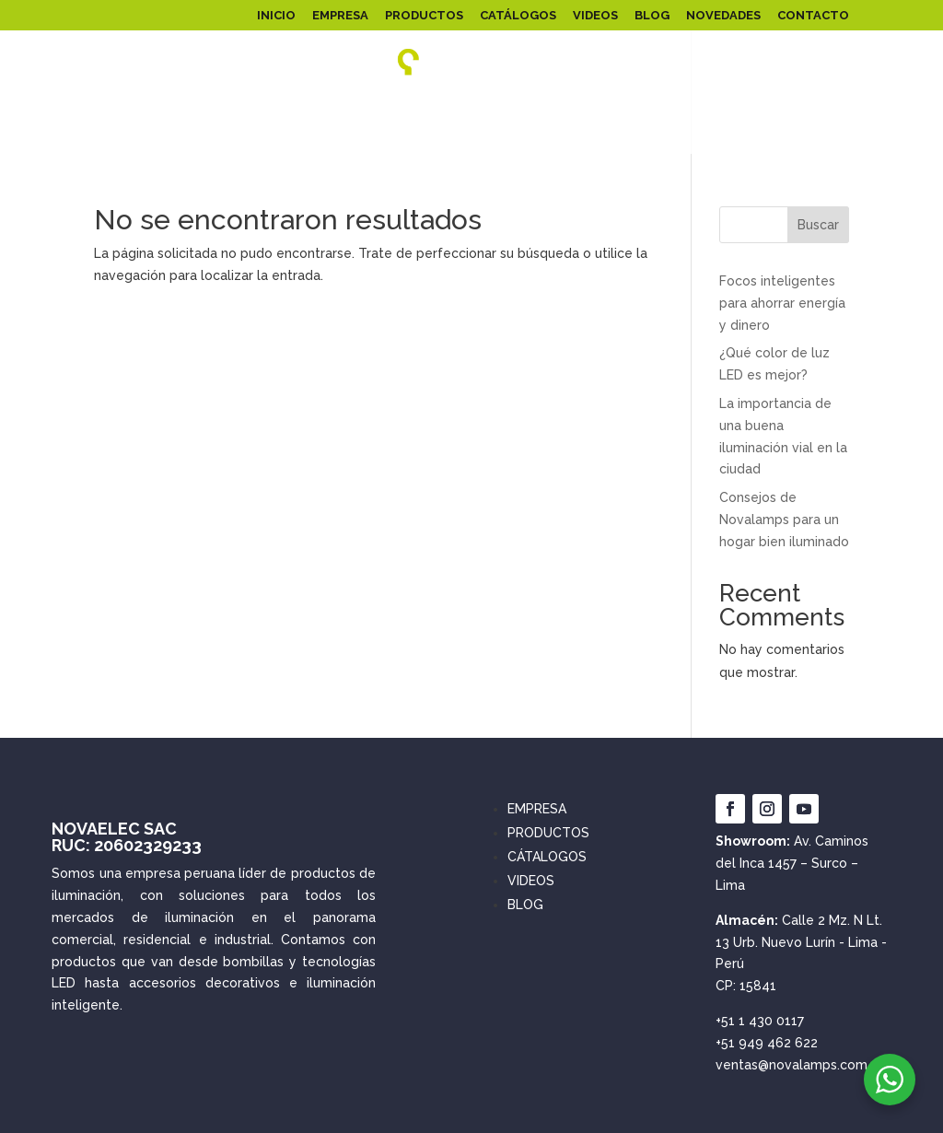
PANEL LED (88, 108)
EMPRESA (340, 15)
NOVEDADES (723, 15)
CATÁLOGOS (518, 15)
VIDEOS (595, 15)
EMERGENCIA (442, 134)
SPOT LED (356, 134)
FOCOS (560, 108)
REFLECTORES (199, 108)
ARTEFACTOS (806, 108)
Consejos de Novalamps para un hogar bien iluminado (784, 519)
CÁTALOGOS (547, 856)
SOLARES (472, 108)
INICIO (276, 15)
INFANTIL (628, 108)
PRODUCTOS (424, 15)
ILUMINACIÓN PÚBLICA (343, 108)
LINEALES (720, 108)
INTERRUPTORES (548, 134)
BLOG (651, 15)
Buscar (818, 224)
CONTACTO (813, 15)
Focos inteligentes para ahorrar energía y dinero (782, 303)
